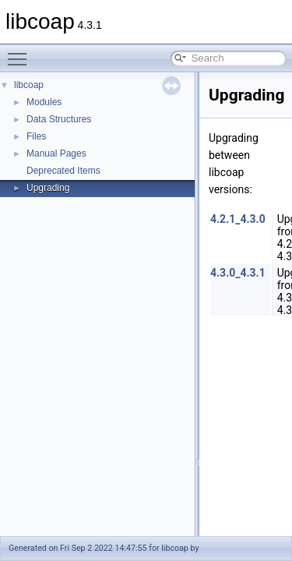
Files (36, 136)
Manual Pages (56, 153)
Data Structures (58, 119)
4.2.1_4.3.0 (238, 219)
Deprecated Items (63, 170)
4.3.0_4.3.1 (238, 272)
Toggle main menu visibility (21, 52)
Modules (44, 102)
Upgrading (47, 187)
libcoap (29, 84)
